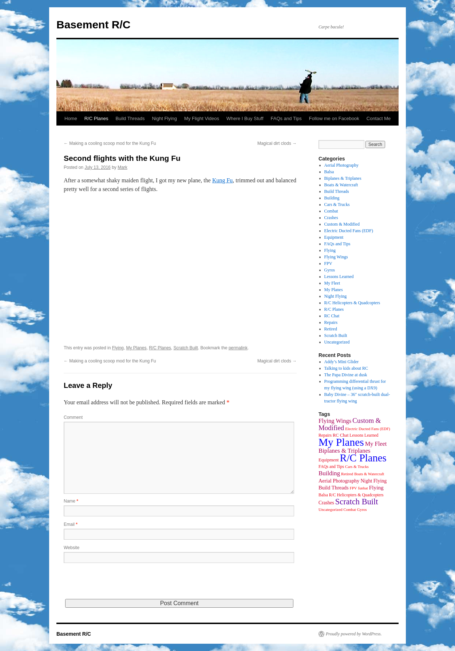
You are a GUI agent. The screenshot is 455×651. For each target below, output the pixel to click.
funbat (363, 488)
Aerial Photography (341, 165)
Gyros (329, 270)
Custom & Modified (342, 224)
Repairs (331, 322)
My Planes (136, 347)
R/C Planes (96, 118)
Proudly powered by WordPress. (354, 633)
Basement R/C (93, 25)
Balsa (329, 171)
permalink (238, 347)
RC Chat (332, 315)
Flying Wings (336, 256)
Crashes (331, 217)
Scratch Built (186, 347)
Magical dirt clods (277, 143)
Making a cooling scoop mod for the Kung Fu (110, 143)
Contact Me (379, 118)
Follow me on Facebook (334, 118)
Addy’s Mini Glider (341, 361)
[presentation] (119, 585)
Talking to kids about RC (346, 368)
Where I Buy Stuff (245, 118)
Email (71, 524)
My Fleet (332, 283)
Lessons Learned (339, 276)
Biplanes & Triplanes (342, 178)
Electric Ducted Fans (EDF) (348, 230)
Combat (331, 211)
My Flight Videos (201, 118)
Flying (118, 347)
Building (332, 198)
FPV (328, 263)
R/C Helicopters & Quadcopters (352, 302)
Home (70, 118)
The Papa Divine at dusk (345, 374)
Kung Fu (222, 180)
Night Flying (164, 118)
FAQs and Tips (286, 118)
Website (71, 547)
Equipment (334, 237)
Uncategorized (337, 342)
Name (71, 501)
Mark (122, 167)
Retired (330, 329)
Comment (73, 417)
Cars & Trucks (337, 204)
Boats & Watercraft (341, 184)
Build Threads (130, 118)
